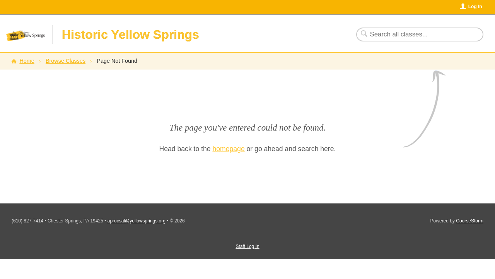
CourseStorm (469, 221)
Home (26, 61)
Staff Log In (247, 246)
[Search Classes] (415, 34)
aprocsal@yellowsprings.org (137, 221)
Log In (475, 6)
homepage (229, 149)
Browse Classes (65, 61)
